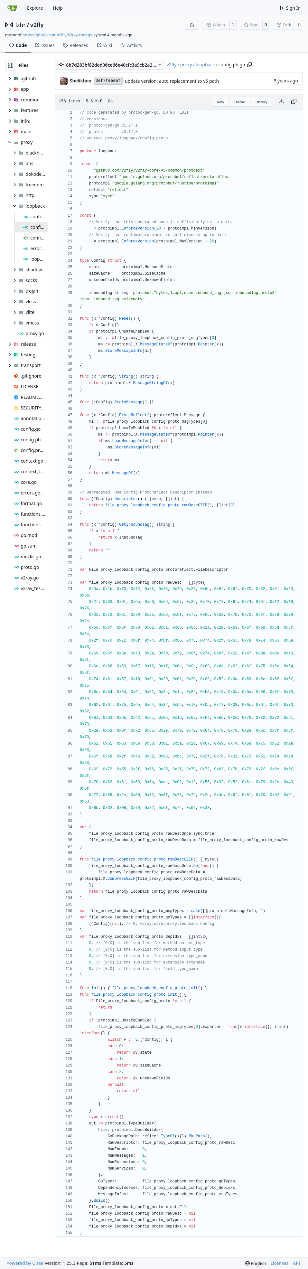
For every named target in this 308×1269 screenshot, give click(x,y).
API (296, 1263)
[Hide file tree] (10, 65)
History (261, 101)
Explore (35, 8)
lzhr (20, 25)
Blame (240, 101)
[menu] (255, 1263)
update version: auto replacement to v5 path (172, 81)
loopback (205, 64)
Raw (220, 101)
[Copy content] (294, 101)
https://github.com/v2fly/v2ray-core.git (58, 35)
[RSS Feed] (192, 25)
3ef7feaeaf (108, 80)
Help (58, 8)
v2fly (37, 25)
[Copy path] (249, 64)
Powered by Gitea (24, 1263)
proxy (186, 64)
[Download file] (281, 101)
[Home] (12, 8)
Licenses (280, 1263)
